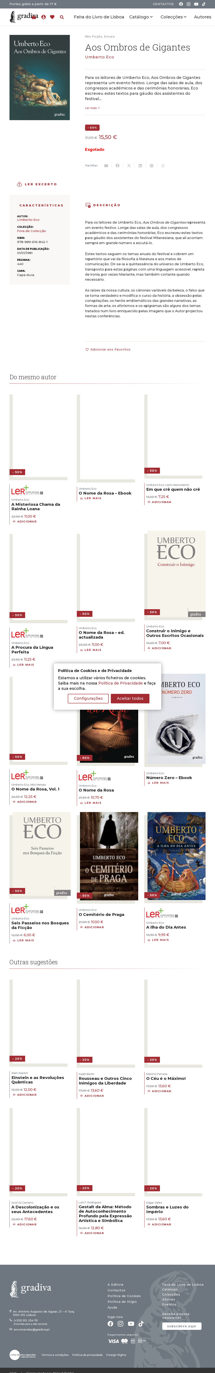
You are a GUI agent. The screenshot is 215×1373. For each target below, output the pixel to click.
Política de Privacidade (120, 683)
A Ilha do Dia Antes (166, 927)
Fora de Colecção (31, 231)
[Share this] (117, 165)
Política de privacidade (87, 1355)
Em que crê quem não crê (173, 489)
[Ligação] (44, 17)
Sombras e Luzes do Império (167, 1209)
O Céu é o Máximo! (166, 1078)
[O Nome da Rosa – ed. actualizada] (109, 533)
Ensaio (109, 36)
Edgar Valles (154, 1202)
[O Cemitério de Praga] (109, 814)
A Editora (115, 1284)
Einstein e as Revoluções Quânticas (37, 1080)
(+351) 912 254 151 (26, 1320)
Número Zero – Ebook (169, 777)
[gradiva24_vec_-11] (24, 17)
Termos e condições (55, 1355)
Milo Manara (38, 784)
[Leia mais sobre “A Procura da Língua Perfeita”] (23, 665)
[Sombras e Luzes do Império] (176, 1107)
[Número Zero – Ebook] (176, 676)
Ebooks (168, 1299)
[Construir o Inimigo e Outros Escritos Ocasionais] (176, 533)
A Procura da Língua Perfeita (32, 649)
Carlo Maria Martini (177, 485)
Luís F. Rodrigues (90, 1202)
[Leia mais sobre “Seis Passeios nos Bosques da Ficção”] (23, 940)
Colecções (171, 1294)
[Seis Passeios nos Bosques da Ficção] (42, 814)
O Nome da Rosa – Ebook (105, 493)
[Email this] (106, 165)
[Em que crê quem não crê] (176, 394)
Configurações (88, 698)
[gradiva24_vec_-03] (22, 1355)
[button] (62, 17)
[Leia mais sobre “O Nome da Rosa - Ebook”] (91, 498)
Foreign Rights (116, 1355)
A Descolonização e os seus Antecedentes (35, 1209)
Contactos (117, 1290)
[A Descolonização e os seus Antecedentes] (42, 1107)
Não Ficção (94, 36)
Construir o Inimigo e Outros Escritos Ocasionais (175, 633)
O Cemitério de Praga (101, 914)
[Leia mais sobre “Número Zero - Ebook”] (158, 783)
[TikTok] (204, 4)
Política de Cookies (124, 1296)
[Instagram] (188, 4)
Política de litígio (122, 1302)
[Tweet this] (129, 165)
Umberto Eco (99, 57)
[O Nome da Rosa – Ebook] (109, 394)
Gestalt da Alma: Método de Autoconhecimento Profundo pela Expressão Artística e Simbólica (105, 1213)
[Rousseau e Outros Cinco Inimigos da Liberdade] (109, 979)
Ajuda (112, 1307)
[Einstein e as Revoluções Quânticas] (42, 979)
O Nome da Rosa (96, 790)
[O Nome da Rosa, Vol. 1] (42, 676)
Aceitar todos (130, 698)
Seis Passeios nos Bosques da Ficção (40, 925)
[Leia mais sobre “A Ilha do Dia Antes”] (158, 940)
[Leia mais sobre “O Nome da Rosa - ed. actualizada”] (91, 650)
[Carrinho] (34, 17)
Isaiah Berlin (86, 1074)
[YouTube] (196, 4)
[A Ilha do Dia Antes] (176, 814)
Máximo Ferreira (156, 1074)
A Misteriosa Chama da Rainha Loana (35, 506)
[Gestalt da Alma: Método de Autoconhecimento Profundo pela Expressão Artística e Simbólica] (109, 1107)
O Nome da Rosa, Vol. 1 (35, 789)
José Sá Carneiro (22, 1202)
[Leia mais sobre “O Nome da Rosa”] (91, 803)
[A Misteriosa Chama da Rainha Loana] (42, 394)
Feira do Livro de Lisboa (183, 1284)
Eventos (169, 1304)
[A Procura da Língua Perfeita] (42, 533)
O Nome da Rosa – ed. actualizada (102, 635)
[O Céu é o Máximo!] (176, 979)
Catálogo (170, 1289)
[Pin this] (151, 165)
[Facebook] (181, 4)
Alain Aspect (19, 1073)
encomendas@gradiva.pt (32, 1329)
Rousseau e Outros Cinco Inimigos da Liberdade (105, 1081)
